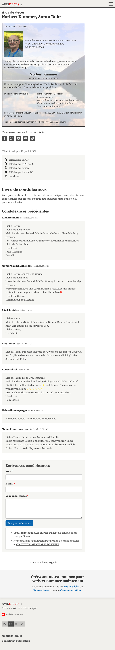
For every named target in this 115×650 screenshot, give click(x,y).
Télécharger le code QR (18, 172)
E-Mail (10, 483)
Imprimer (11, 176)
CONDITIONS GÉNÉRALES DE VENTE (37, 544)
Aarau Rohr (49, 16)
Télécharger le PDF (16, 159)
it (16, 624)
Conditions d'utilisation (16, 640)
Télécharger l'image (16, 168)
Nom (9, 471)
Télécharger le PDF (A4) (19, 164)
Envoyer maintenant (19, 523)
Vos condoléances (17, 496)
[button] (110, 4)
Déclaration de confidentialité (62, 540)
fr (10, 624)
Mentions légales (12, 635)
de (4, 624)
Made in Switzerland (14, 614)
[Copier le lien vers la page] (32, 138)
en (22, 624)
